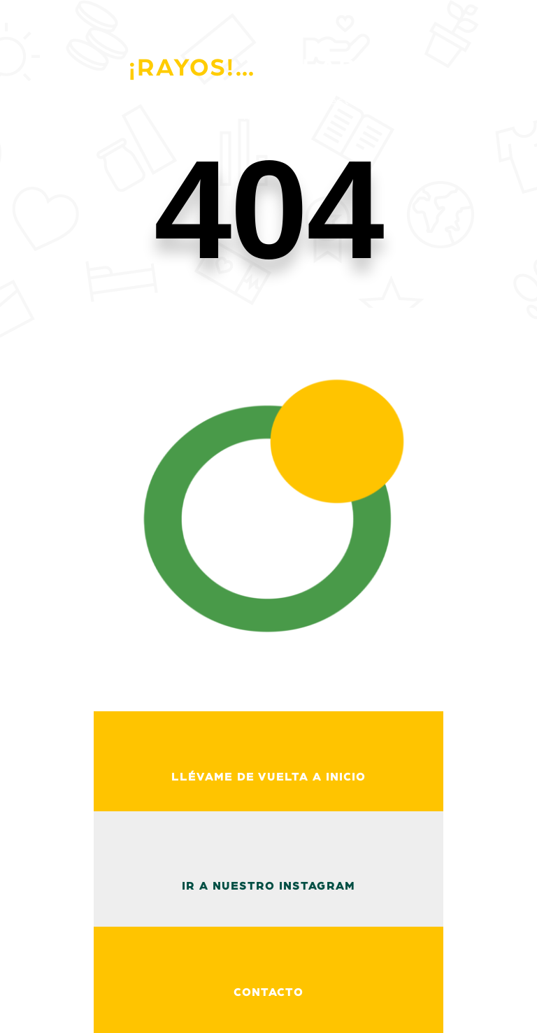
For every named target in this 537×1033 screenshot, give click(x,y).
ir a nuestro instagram (268, 886)
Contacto (268, 992)
